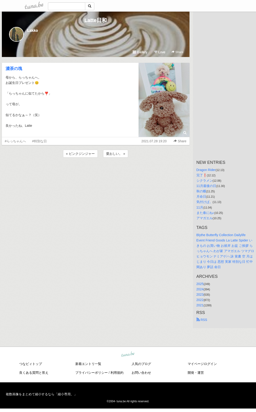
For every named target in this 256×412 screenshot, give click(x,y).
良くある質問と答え (33, 372)
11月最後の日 (206, 186)
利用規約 (117, 372)
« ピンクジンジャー (80, 153)
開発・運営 (196, 372)
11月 (199, 207)
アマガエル (204, 218)
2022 (200, 300)
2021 (200, 305)
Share (177, 52)
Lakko (32, 30)
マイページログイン (202, 364)
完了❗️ (201, 175)
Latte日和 (95, 20)
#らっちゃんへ (15, 141)
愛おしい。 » (115, 153)
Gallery (140, 52)
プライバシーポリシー (91, 372)
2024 (200, 289)
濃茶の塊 (14, 68)
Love (159, 52)
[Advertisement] (96, 171)
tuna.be (128, 354)
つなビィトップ (30, 364)
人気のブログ (141, 364)
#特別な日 (39, 141)
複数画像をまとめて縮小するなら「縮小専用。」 (41, 394)
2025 (200, 284)
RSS (201, 320)
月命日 (201, 196)
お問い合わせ (141, 372)
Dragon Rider (206, 170)
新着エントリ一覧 (88, 364)
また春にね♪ (205, 213)
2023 (200, 294)
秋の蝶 (201, 191)
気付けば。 (204, 202)
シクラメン (204, 180)
